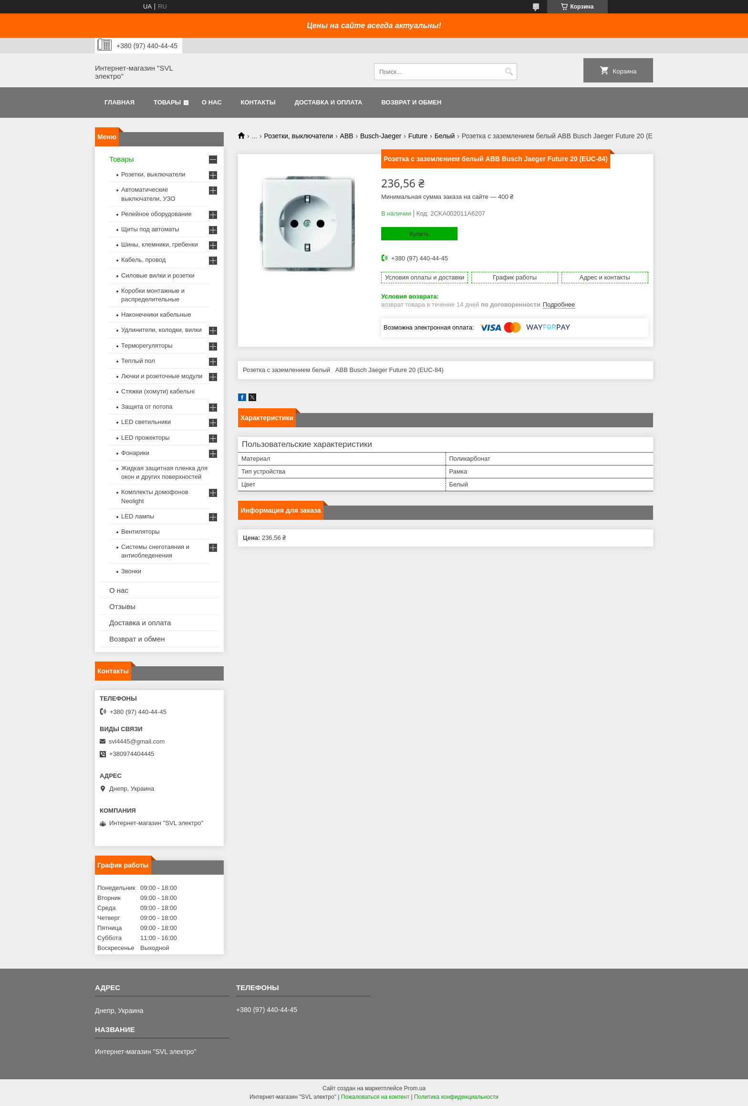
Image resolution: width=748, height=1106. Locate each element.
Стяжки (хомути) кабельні (158, 391)
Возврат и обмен (411, 102)
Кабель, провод (143, 259)
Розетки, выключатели (298, 136)
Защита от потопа (147, 406)
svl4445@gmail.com (137, 741)
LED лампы (137, 516)
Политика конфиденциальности (456, 1097)
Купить (419, 234)
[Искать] (508, 71)
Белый (445, 136)
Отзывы (122, 606)
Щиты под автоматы (150, 229)
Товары (167, 102)
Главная (119, 102)
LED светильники (146, 421)
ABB (346, 136)
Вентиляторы (140, 531)
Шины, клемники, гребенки (159, 244)
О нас (212, 102)
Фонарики (135, 452)
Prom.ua (415, 1088)
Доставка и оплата (328, 102)
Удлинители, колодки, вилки (161, 329)
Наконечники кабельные (156, 314)
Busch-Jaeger (380, 136)
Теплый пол (138, 360)
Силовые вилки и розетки (158, 275)
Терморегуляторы (147, 345)
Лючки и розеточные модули (162, 376)
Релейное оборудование (156, 213)
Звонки (131, 571)
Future (417, 136)
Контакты (258, 102)
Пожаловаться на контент (375, 1097)
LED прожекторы (145, 437)
